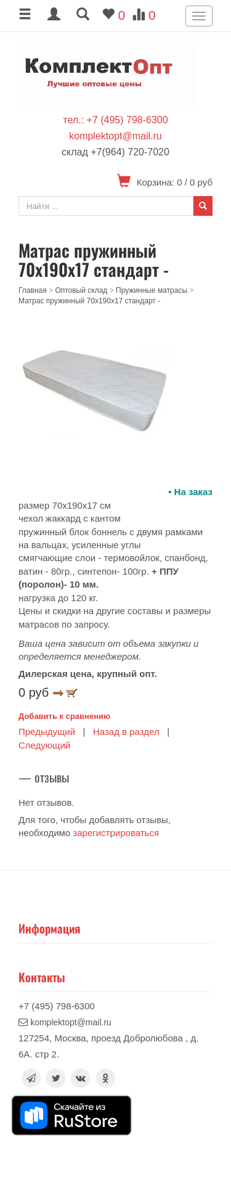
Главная (32, 290)
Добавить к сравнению (64, 716)
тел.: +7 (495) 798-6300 (115, 120)
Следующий (44, 745)
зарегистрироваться (116, 832)
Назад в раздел (126, 731)
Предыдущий (46, 731)
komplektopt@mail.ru (115, 136)
